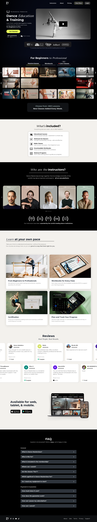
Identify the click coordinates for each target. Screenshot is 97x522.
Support (87, 518)
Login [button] (87, 3)
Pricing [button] (69, 3)
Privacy (81, 518)
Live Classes (64, 63)
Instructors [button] (53, 3)
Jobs (70, 518)
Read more (13, 356)
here (52, 442)
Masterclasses (33, 63)
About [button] (62, 3)
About (65, 518)
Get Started (13, 31)
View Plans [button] (78, 3)
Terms (75, 518)
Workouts (49, 63)
